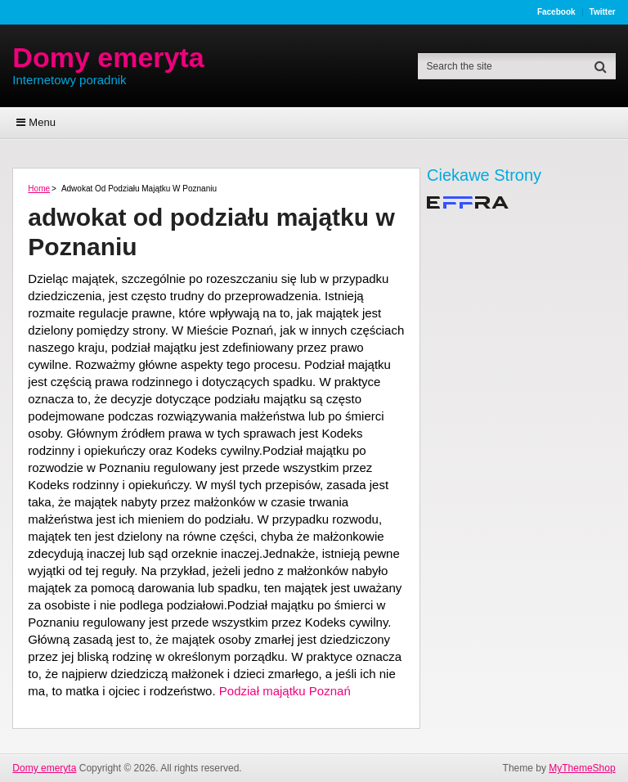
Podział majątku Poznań (285, 691)
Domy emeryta (108, 57)
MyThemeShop (582, 768)
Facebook (556, 12)
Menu (42, 122)
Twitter (603, 12)
